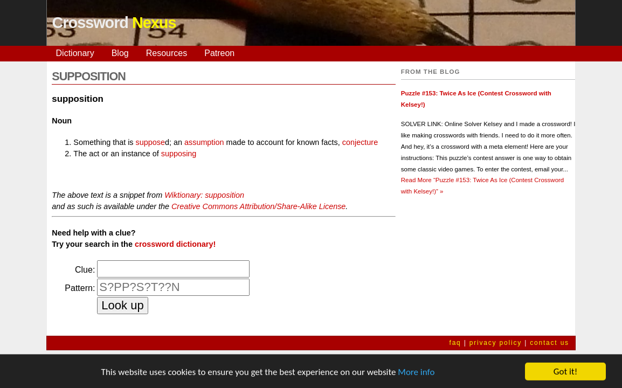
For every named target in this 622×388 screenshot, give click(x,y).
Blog (120, 53)
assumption (204, 142)
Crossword (114, 22)
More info (416, 374)
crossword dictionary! (175, 244)
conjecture (360, 142)
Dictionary (75, 53)
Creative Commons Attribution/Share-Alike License (258, 206)
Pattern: (80, 288)
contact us (549, 343)
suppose (150, 142)
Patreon (219, 53)
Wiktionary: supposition (204, 195)
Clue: (85, 269)
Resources (166, 53)
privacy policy (495, 343)
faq (455, 343)
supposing (179, 153)
